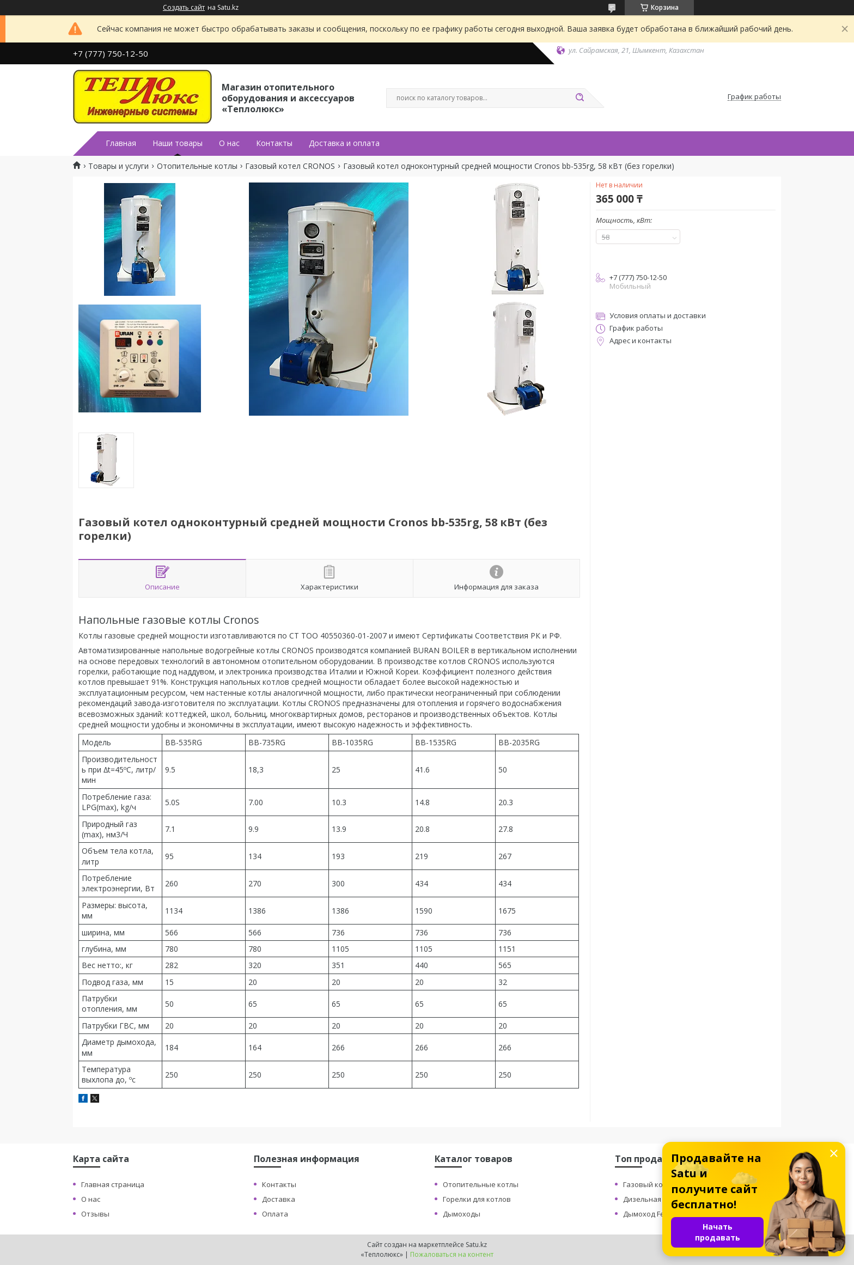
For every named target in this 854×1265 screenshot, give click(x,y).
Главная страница (112, 1184)
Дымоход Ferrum (651, 1214)
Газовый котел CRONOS (290, 166)
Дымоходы (461, 1214)
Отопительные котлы (197, 166)
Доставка (278, 1199)
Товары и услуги (118, 166)
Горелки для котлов (477, 1199)
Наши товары (177, 143)
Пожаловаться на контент (451, 1254)
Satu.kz (476, 1244)
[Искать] (579, 98)
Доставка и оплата (344, 143)
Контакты (274, 143)
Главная (121, 143)
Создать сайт (184, 7)
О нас (229, 143)
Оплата (275, 1214)
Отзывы (95, 1214)
